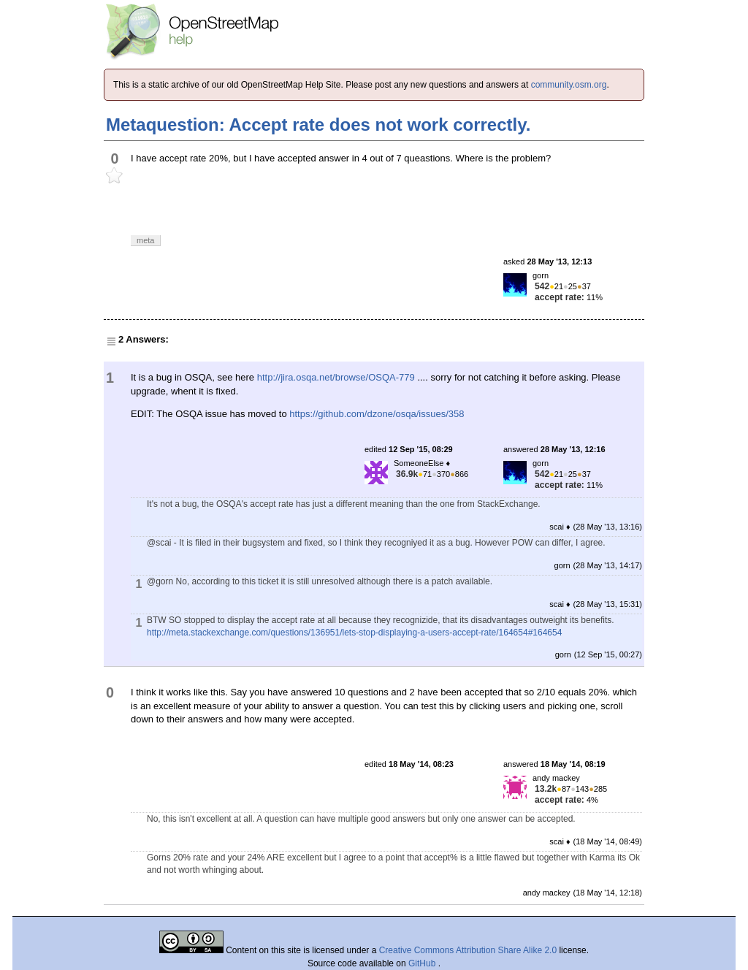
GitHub (423, 963)
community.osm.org (569, 85)
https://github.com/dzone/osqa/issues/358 (376, 413)
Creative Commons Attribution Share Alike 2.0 (468, 950)
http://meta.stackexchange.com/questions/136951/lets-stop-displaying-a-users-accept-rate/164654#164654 (354, 632)
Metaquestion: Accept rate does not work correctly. (318, 124)
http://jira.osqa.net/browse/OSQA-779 (336, 377)
